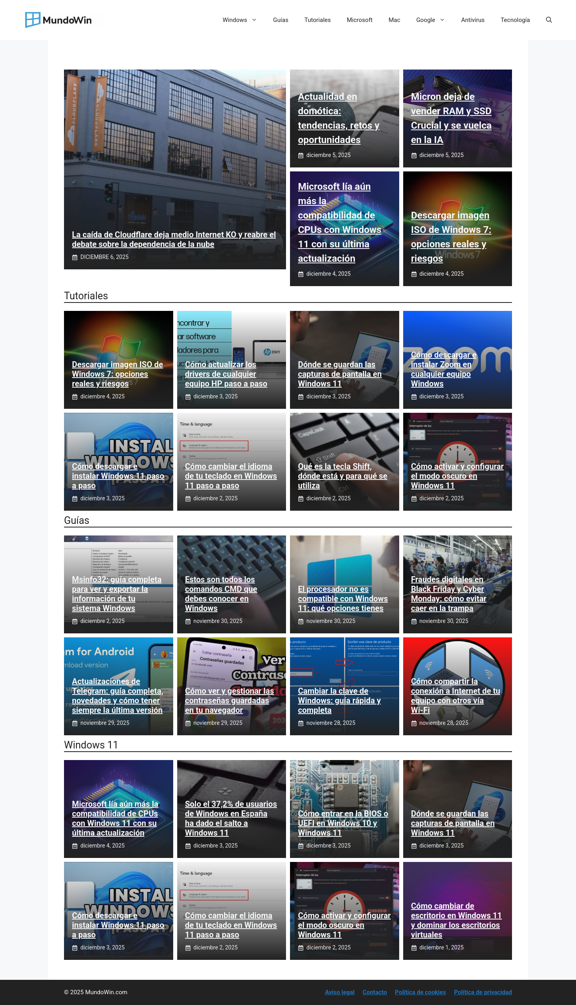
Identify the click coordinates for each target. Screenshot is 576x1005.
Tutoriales (317, 20)
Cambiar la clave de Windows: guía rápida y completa (339, 700)
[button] (549, 20)
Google (434, 20)
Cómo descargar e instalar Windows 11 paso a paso (118, 476)
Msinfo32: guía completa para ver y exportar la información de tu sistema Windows (117, 594)
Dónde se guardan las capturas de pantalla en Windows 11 (340, 374)
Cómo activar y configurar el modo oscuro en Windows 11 (457, 476)
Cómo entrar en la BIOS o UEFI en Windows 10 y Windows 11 (343, 823)
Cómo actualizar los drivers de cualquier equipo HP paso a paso (226, 374)
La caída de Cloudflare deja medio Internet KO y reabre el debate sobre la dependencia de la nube (174, 239)
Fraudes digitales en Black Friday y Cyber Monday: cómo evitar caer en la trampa (449, 594)
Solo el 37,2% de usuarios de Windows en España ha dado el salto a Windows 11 (231, 818)
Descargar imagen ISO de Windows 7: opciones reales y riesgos (117, 374)
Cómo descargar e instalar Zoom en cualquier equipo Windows (444, 369)
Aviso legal (340, 992)
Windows (244, 20)
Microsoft (360, 20)
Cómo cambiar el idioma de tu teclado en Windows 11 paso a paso (231, 476)
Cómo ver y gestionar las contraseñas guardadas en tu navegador (229, 700)
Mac (394, 20)
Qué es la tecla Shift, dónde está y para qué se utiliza (342, 476)
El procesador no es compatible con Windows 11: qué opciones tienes (343, 598)
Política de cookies (420, 992)
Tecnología (515, 20)
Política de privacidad (483, 992)
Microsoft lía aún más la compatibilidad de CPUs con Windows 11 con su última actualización (115, 818)
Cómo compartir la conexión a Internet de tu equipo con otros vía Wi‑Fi (455, 696)
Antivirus (473, 20)
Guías (280, 20)
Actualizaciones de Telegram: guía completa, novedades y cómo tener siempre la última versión (117, 696)
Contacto (374, 992)
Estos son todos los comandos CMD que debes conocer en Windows (221, 594)
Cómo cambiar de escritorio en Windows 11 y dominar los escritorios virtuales (456, 920)
